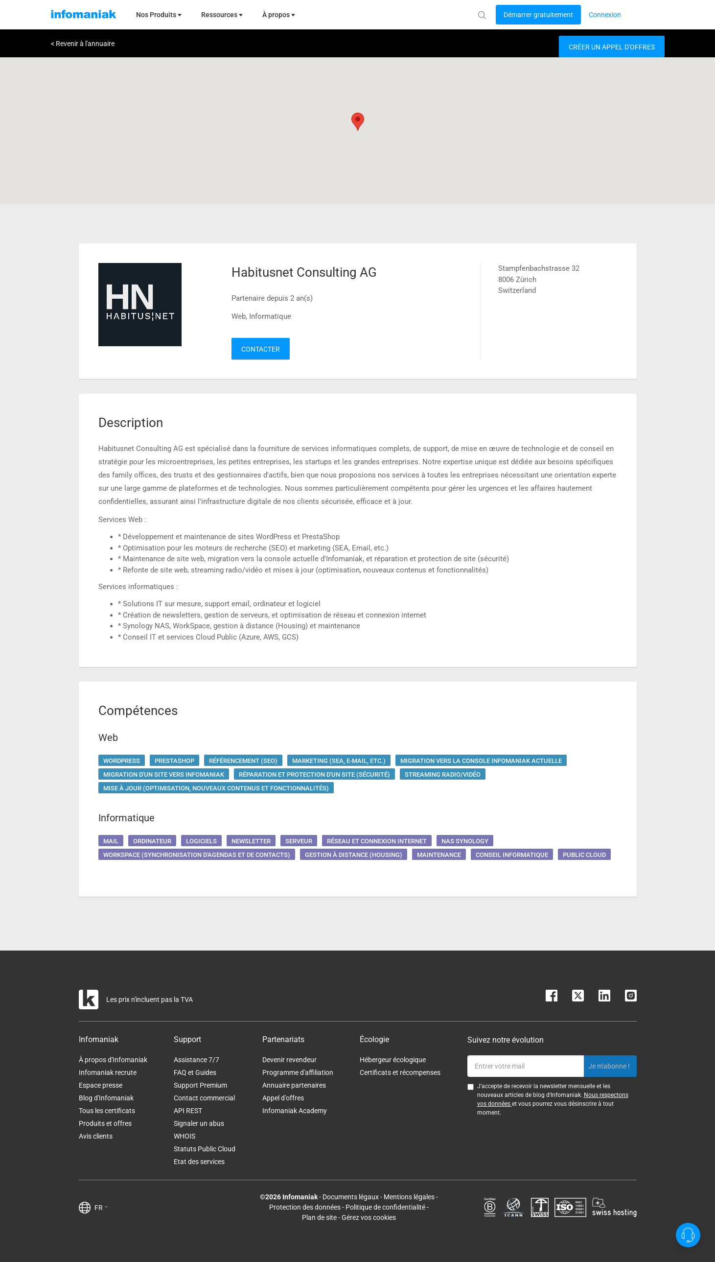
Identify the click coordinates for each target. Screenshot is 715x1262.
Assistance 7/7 (196, 1060)
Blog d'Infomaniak (106, 1098)
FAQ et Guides (195, 1072)
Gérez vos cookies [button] (369, 1217)
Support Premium (200, 1085)
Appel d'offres (283, 1098)
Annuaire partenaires (294, 1085)
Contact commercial (204, 1098)
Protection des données (305, 1207)
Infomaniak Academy (294, 1111)
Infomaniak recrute (108, 1072)
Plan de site (319, 1217)
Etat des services (199, 1162)
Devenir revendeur (289, 1060)
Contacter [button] (260, 349)
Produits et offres (105, 1123)
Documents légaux (351, 1197)
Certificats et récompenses (400, 1072)
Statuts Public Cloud (204, 1149)
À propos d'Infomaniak (113, 1060)
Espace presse (100, 1085)
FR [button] (101, 1208)
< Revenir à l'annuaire (83, 44)
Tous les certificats (107, 1111)
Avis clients (96, 1136)
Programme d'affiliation (297, 1072)
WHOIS (184, 1136)
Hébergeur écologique (393, 1060)
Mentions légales (409, 1197)
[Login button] (538, 14)
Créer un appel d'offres (612, 47)
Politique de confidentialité (385, 1207)
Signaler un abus (199, 1123)
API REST (188, 1111)
